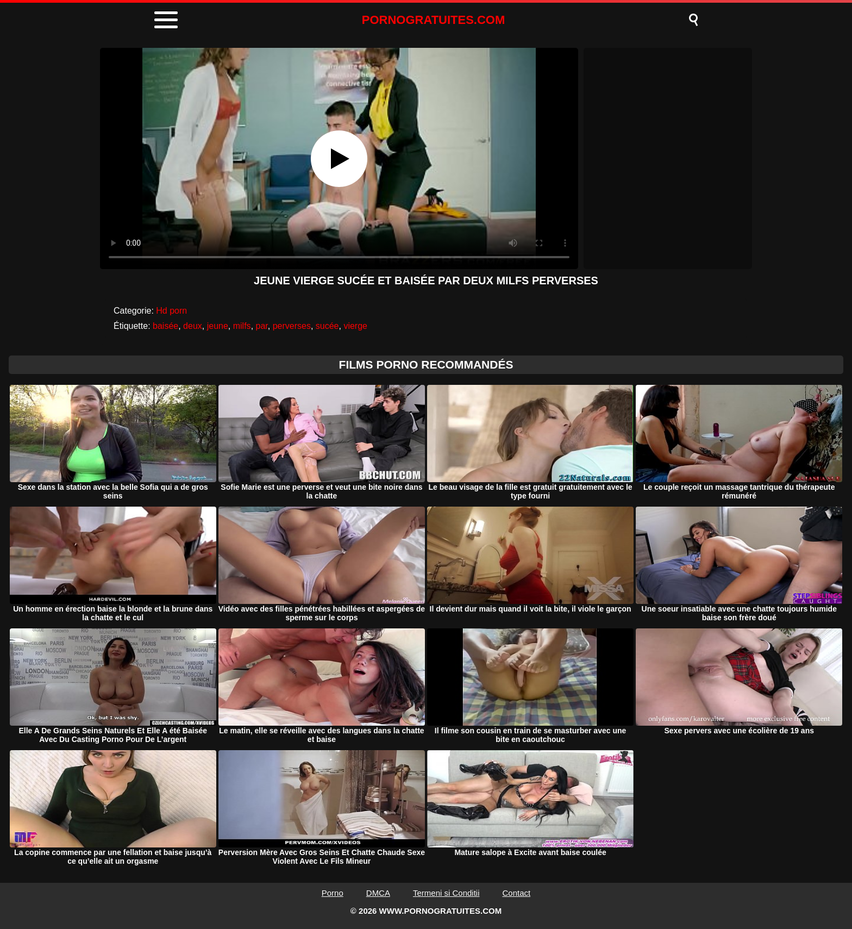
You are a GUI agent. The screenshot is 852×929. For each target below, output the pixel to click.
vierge (355, 326)
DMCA (378, 892)
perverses (292, 326)
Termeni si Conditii (446, 892)
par (262, 326)
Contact (517, 892)
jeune (217, 326)
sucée (327, 326)
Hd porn (171, 310)
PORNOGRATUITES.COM (433, 20)
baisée (165, 326)
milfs (242, 326)
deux (192, 326)
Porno (332, 892)
